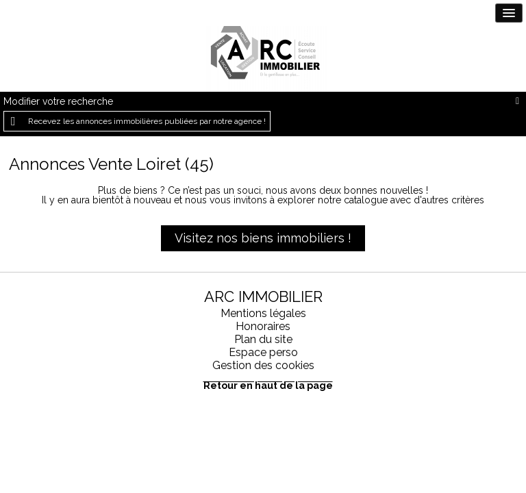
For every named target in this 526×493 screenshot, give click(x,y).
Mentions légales (263, 313)
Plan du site (263, 339)
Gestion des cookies (263, 365)
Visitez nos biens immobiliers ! (263, 238)
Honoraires (263, 326)
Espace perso (263, 352)
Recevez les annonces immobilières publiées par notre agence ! (147, 121)
